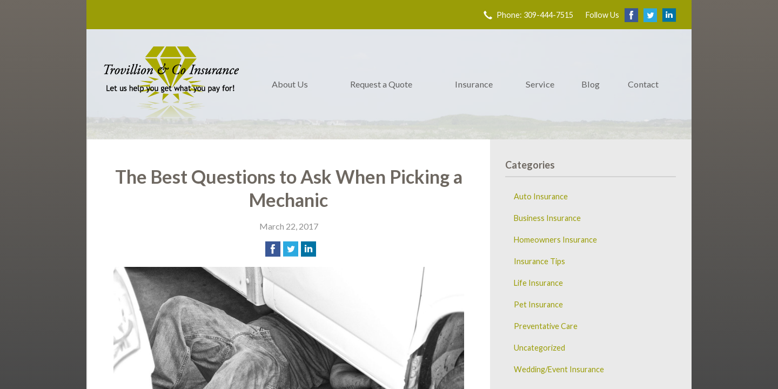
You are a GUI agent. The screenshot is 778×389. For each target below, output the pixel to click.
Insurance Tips (539, 261)
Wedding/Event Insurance (559, 369)
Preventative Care (546, 326)
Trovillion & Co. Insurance (171, 84)
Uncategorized (539, 347)
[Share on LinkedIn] (308, 249)
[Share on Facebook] (272, 249)
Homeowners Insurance (555, 239)
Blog (590, 84)
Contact (643, 84)
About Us (290, 84)
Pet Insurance (538, 304)
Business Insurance (547, 218)
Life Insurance (538, 282)
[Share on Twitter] (290, 249)
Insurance (474, 84)
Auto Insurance (541, 196)
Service (540, 84)
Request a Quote (381, 84)
